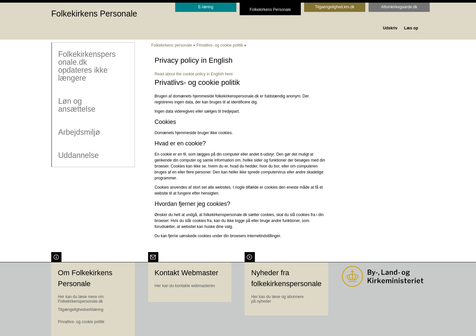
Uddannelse (78, 155)
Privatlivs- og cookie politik (219, 45)
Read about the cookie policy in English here (194, 74)
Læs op (411, 28)
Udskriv (390, 28)
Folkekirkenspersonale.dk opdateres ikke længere (86, 66)
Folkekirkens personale (171, 45)
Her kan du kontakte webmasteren (185, 285)
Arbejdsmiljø (79, 132)
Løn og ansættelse (76, 104)
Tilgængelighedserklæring (80, 309)
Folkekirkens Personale (94, 13)
